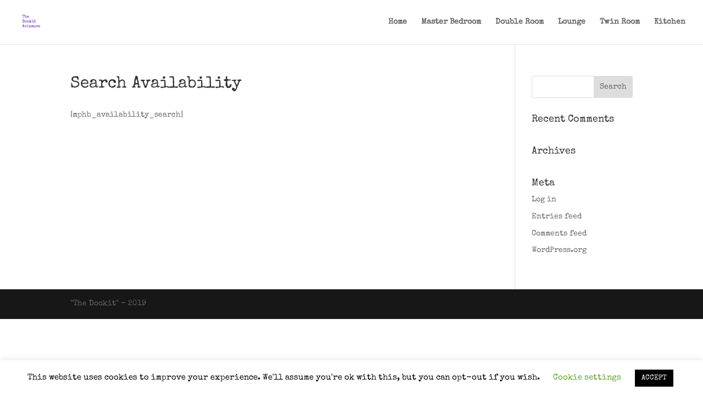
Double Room (519, 22)
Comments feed (559, 234)
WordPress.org (559, 250)
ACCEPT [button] (654, 378)
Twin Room (620, 22)
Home (397, 22)
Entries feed (557, 217)
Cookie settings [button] (587, 377)
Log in (544, 200)
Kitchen (669, 22)
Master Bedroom (451, 22)
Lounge (571, 22)
